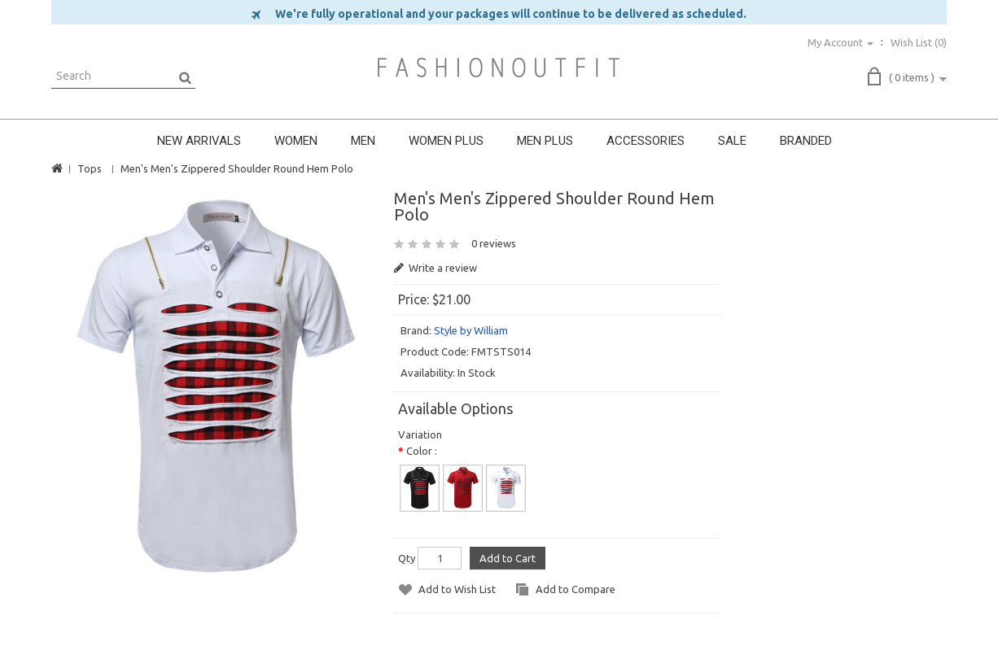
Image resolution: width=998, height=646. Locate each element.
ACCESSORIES (645, 140)
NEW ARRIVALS (199, 140)
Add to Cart (507, 558)
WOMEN (295, 140)
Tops (89, 168)
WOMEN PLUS (446, 140)
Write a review (435, 267)
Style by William (471, 330)
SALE (732, 140)
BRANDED (806, 140)
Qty (406, 558)
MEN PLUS (545, 140)
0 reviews (493, 243)
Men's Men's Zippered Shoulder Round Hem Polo (236, 168)
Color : (421, 450)
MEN (363, 140)
